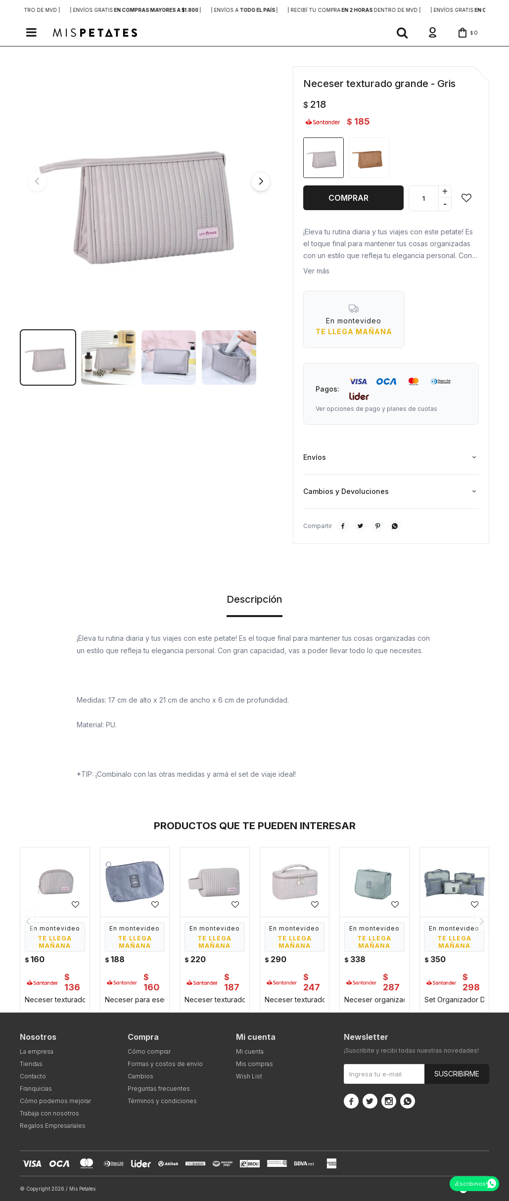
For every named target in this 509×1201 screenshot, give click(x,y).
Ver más (316, 271)
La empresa (36, 1051)
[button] (402, 32)
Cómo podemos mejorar (55, 1101)
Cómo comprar (149, 1051)
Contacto (33, 1076)
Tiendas (31, 1064)
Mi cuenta (250, 1051)
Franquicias (36, 1088)
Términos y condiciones (162, 1101)
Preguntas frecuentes (159, 1088)
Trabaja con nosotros (49, 1113)
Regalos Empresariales (53, 1125)
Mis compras (254, 1064)
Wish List (249, 1076)
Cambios (140, 1076)
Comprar (348, 198)
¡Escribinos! (471, 1183)
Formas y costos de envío (165, 1064)
